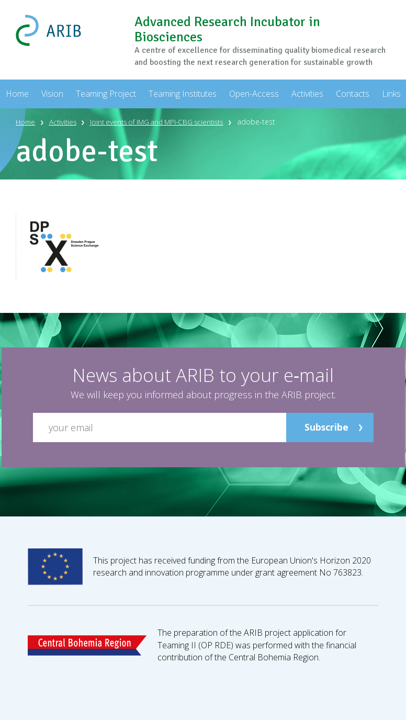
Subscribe (326, 427)
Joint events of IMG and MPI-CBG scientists (165, 122)
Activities (65, 122)
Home (26, 122)
